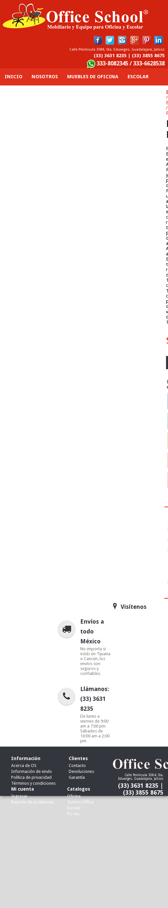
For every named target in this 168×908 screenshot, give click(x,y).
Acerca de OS (23, 765)
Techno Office (80, 802)
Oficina (74, 796)
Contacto (146, 94)
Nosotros (45, 77)
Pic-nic (73, 813)
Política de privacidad (31, 777)
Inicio (13, 77)
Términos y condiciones (33, 783)
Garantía (77, 777)
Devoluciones (81, 771)
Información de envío (31, 771)
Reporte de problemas (32, 802)
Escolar (74, 807)
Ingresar (19, 796)
